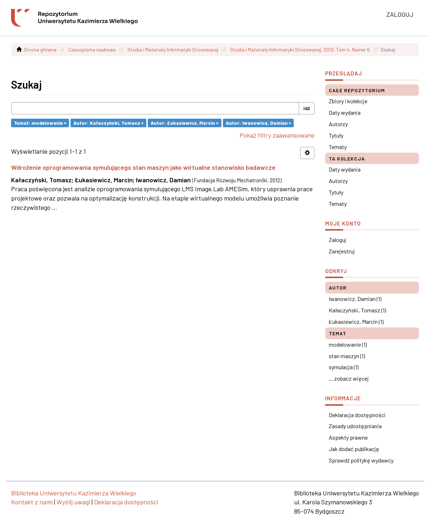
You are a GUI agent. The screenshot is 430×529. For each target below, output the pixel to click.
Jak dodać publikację (354, 448)
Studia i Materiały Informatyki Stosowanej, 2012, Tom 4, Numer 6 (300, 49)
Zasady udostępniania (355, 425)
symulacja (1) (343, 367)
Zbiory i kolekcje (348, 101)
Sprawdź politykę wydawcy (361, 460)
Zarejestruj (342, 251)
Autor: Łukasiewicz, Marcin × (184, 123)
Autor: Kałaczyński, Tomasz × (108, 123)
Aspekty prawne (348, 437)
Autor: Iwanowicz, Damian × (258, 123)
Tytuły (336, 135)
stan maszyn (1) (347, 355)
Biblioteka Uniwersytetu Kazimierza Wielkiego (73, 493)
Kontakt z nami (32, 502)
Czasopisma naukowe (92, 49)
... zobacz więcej (349, 378)
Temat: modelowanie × (40, 123)
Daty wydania (345, 112)
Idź (306, 108)
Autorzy (338, 123)
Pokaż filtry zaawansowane (277, 135)
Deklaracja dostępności (357, 414)
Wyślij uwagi (73, 502)
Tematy (338, 146)
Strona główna (40, 49)
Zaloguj (337, 239)
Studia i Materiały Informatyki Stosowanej (172, 49)
